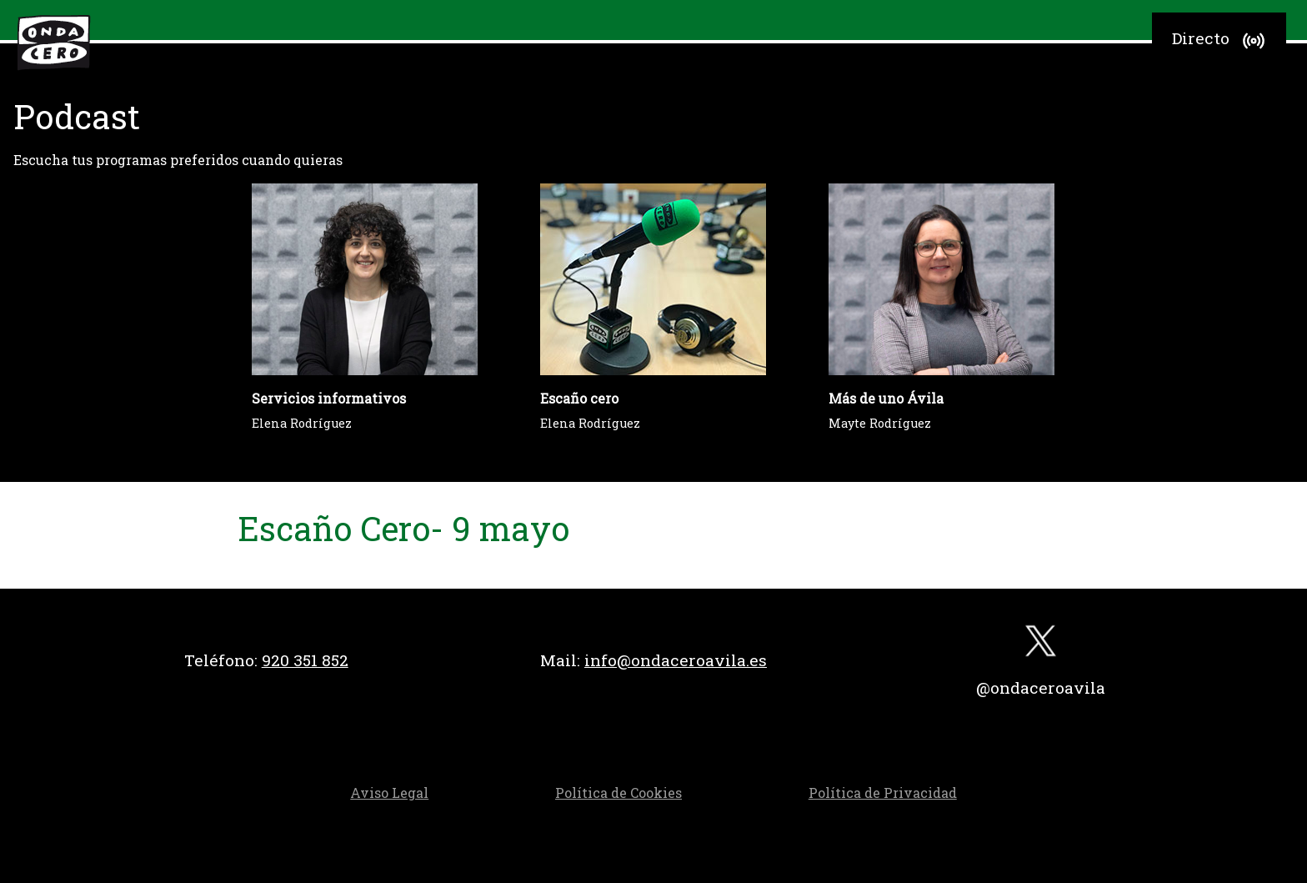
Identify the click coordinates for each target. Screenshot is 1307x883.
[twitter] (1041, 645)
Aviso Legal (389, 792)
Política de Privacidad (883, 792)
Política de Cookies (618, 792)
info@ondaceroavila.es (675, 660)
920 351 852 (305, 660)
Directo (1220, 41)
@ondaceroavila (1040, 687)
